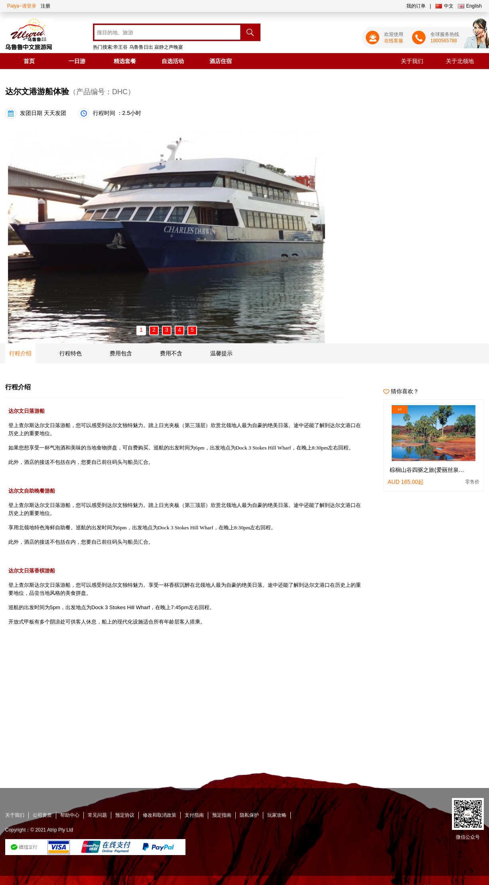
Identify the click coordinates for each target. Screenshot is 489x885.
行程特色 (70, 353)
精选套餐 (125, 61)
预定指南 (221, 815)
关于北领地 (460, 61)
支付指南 (194, 815)
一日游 (77, 61)
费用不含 (171, 353)
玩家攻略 (276, 815)
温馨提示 (221, 353)
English (470, 6)
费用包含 (121, 353)
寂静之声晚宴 (168, 47)
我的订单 (416, 6)
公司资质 (42, 815)
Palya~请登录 (21, 6)
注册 (45, 6)
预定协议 (124, 815)
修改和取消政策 (159, 815)
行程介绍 (20, 353)
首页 (29, 61)
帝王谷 (120, 47)
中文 (445, 6)
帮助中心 (69, 815)
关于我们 (412, 61)
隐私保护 (249, 815)
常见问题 (97, 815)
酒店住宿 (220, 61)
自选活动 (173, 61)
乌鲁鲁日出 (141, 47)
